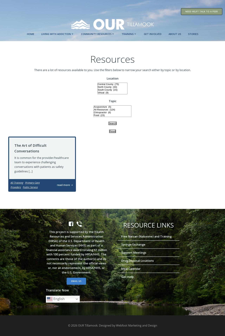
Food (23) (112, 115)
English (56, 299)
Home (30, 34)
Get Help (127, 277)
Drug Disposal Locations (137, 261)
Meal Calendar (131, 269)
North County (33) (112, 87)
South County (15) (112, 89)
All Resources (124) (112, 109)
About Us (175, 34)
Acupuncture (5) (112, 107)
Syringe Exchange (133, 244)
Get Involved (153, 34)
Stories (193, 34)
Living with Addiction (57, 34)
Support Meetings (133, 253)
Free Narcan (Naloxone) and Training (146, 236)
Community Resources (98, 34)
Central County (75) (112, 84)
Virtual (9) (112, 92)
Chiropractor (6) (112, 112)
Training (129, 34)
